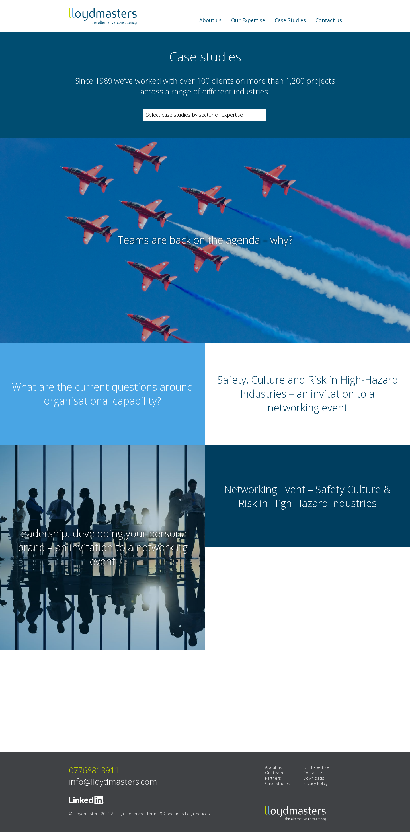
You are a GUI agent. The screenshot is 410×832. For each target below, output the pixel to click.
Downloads (313, 777)
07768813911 (94, 769)
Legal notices (197, 812)
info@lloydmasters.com (113, 780)
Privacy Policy (315, 782)
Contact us (328, 20)
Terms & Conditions (165, 812)
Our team (274, 771)
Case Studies (290, 20)
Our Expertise (248, 20)
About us (210, 20)
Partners (273, 777)
